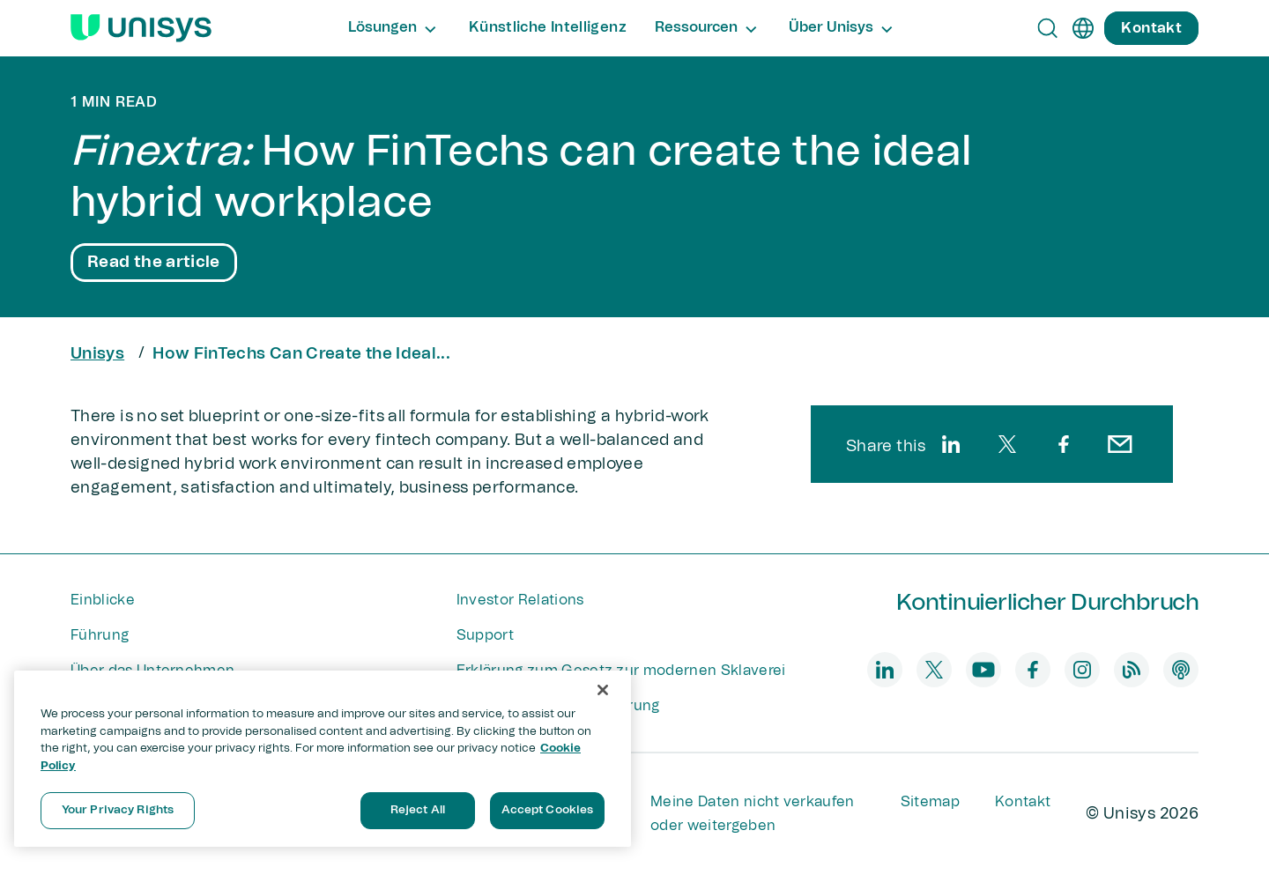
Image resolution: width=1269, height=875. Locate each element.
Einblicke (102, 600)
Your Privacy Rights (118, 810)
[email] (1120, 444)
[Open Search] (1048, 28)
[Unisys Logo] (141, 28)
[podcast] (1180, 669)
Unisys (97, 354)
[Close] (602, 690)
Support (485, 635)
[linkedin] (950, 444)
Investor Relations (520, 600)
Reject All (417, 810)
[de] (1083, 28)
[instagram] (1082, 669)
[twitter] (1007, 444)
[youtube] (983, 669)
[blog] (1131, 669)
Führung (99, 635)
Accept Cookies (547, 810)
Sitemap (930, 802)
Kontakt (1022, 802)
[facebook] (1063, 444)
